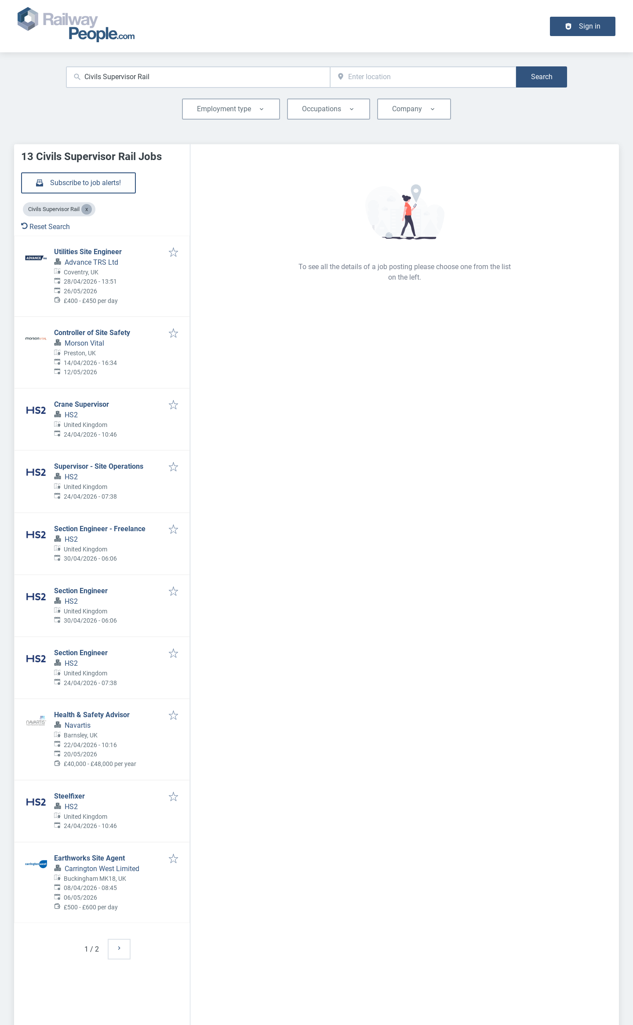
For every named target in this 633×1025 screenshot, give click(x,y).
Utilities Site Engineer (88, 252)
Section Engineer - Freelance (100, 529)
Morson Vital (84, 343)
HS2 (71, 415)
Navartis (78, 725)
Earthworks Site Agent (89, 858)
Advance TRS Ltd (91, 262)
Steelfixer (69, 796)
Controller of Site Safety (92, 332)
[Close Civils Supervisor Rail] (86, 209)
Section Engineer (81, 591)
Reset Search (45, 227)
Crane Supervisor (81, 404)
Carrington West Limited (102, 869)
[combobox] (198, 77)
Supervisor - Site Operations (98, 466)
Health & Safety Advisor (92, 715)
